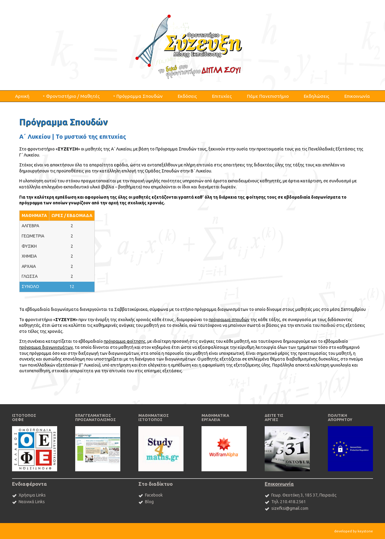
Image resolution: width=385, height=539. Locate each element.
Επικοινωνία (357, 96)
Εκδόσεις (187, 96)
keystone (365, 531)
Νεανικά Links (32, 501)
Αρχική (22, 96)
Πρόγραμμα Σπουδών (139, 96)
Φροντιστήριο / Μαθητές (73, 96)
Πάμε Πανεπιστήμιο (268, 96)
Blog (149, 501)
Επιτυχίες (222, 96)
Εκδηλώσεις (316, 96)
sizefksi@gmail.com (289, 508)
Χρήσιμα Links (32, 495)
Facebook (154, 495)
